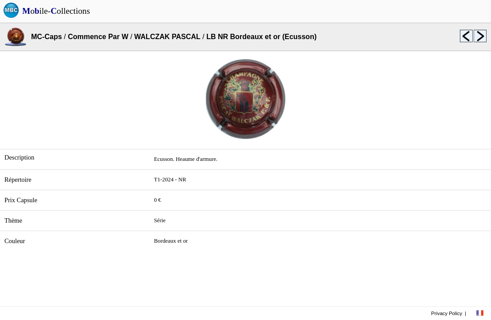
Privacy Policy (446, 313)
